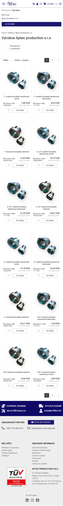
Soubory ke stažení (39, 464)
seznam (25, 60)
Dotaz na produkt (41, 422)
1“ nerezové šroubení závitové (16, 152)
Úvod (4, 33)
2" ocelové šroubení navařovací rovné (16, 263)
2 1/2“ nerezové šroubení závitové (46, 208)
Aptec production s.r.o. (10, 18)
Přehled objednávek (9, 453)
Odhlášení (5, 456)
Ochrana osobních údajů (41, 450)
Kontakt (35, 461)
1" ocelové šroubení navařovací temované (46, 98)
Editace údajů (7, 450)
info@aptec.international (43, 428)
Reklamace (36, 453)
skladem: (9, 103)
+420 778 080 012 (14, 428)
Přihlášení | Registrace (10, 448)
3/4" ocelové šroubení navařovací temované (46, 318)
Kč (56, 4)
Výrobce (10, 33)
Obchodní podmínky (39, 448)
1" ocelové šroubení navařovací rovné (16, 98)
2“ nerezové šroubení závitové (16, 317)
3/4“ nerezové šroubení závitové (16, 372)
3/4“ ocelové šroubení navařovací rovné (46, 373)
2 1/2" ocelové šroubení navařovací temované (16, 208)
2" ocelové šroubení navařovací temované (46, 263)
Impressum (36, 458)
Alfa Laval (5, 15)
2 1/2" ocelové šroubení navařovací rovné (46, 153)
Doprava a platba (38, 456)
